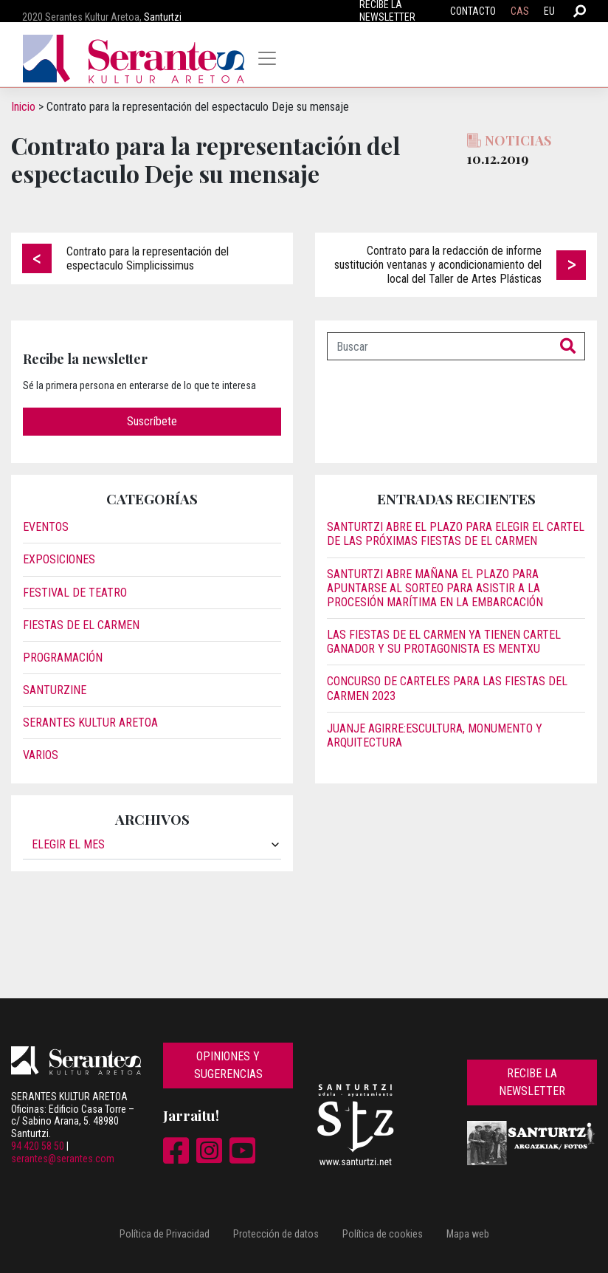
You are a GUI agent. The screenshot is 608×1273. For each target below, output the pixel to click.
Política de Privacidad (165, 1234)
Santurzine (54, 690)
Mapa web (467, 1234)
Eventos (46, 527)
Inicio (23, 107)
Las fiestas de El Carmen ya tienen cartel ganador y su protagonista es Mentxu (444, 642)
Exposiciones (59, 559)
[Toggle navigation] (267, 58)
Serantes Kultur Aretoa (90, 723)
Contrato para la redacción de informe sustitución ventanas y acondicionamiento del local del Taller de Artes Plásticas (438, 265)
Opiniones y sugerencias (228, 1065)
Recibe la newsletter (532, 1082)
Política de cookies (382, 1234)
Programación (63, 658)
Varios (40, 755)
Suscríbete (152, 421)
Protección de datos (276, 1234)
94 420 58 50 (37, 1146)
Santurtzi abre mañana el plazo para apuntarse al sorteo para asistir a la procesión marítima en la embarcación (435, 588)
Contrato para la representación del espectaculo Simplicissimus (147, 258)
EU (549, 11)
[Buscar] (439, 346)
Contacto (473, 11)
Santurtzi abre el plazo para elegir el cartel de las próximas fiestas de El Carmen (455, 534)
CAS (520, 11)
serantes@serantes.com (62, 1158)
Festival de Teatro (75, 593)
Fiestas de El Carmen (81, 625)
